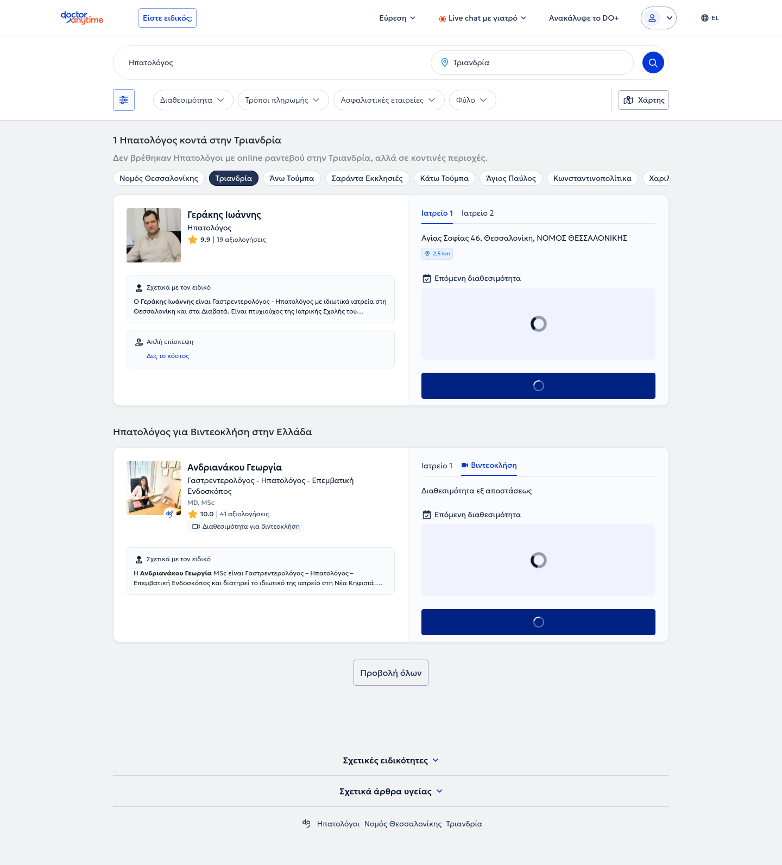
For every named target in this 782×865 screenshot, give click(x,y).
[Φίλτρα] (124, 100)
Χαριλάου (666, 178)
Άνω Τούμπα (291, 178)
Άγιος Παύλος (510, 178)
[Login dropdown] (659, 18)
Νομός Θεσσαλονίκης (158, 178)
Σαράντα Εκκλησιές (367, 178)
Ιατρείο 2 (478, 213)
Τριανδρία (234, 178)
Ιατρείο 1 (437, 213)
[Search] (653, 62)
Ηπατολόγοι (338, 824)
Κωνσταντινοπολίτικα (592, 178)
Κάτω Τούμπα (444, 178)
